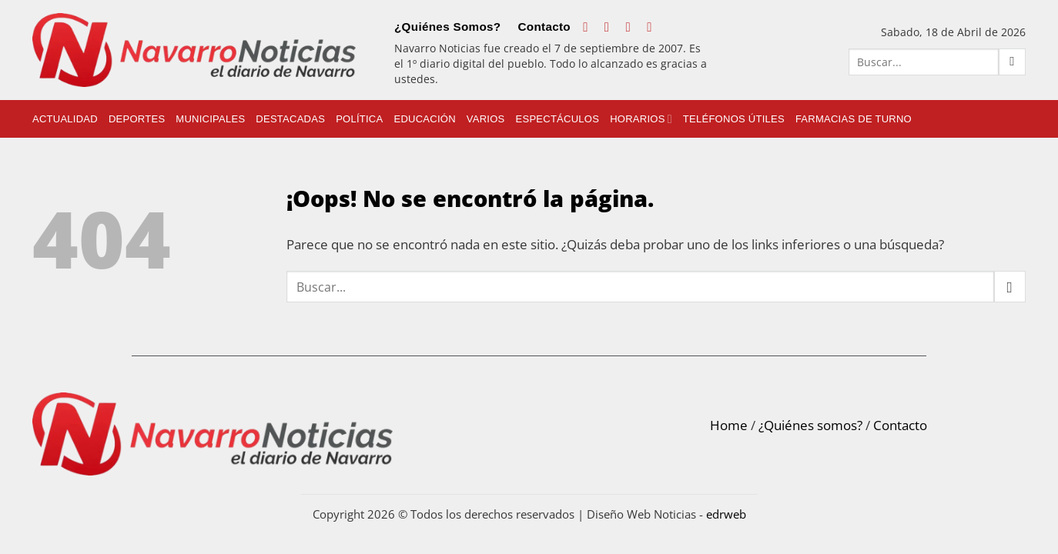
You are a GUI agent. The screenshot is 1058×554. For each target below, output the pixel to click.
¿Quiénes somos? (810, 425)
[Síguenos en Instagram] (611, 27)
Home (729, 425)
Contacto (544, 26)
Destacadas (290, 119)
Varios (486, 119)
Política (359, 119)
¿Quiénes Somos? (447, 26)
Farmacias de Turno (853, 119)
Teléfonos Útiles (734, 119)
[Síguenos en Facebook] (589, 27)
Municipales (210, 119)
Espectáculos (558, 119)
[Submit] (1012, 61)
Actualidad (65, 119)
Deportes (137, 119)
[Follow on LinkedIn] (653, 27)
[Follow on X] (632, 27)
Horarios (641, 119)
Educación (424, 119)
